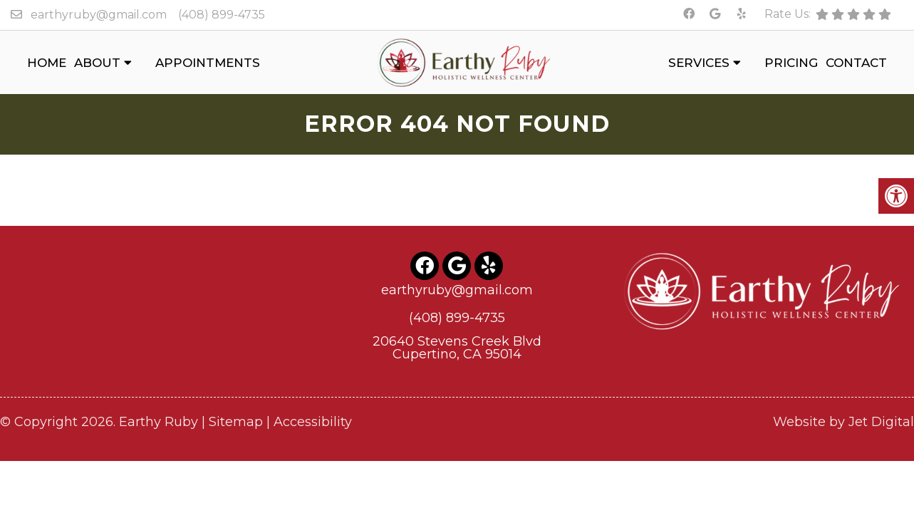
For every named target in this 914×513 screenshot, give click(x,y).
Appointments (207, 63)
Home (46, 63)
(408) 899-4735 (221, 14)
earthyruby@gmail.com (99, 14)
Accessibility (313, 420)
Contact (856, 63)
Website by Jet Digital (843, 420)
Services (698, 63)
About (97, 63)
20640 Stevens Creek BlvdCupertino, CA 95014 (457, 346)
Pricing (791, 63)
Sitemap (236, 420)
